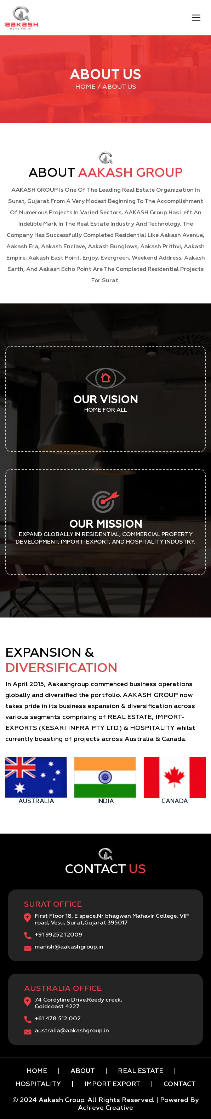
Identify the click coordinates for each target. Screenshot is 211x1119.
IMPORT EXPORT (113, 1084)
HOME (38, 1071)
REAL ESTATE (140, 1071)
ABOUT (82, 1071)
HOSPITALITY (39, 1084)
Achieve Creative (105, 1108)
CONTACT (179, 1084)
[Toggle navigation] (196, 17)
